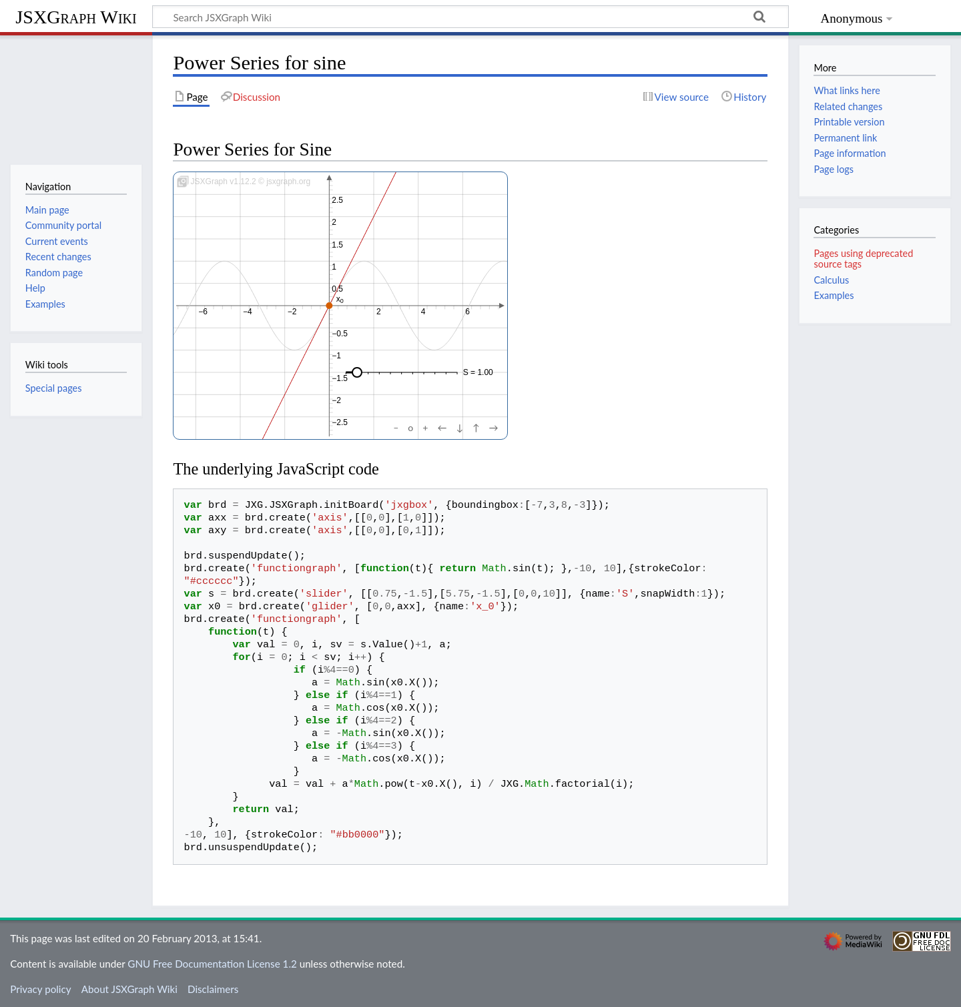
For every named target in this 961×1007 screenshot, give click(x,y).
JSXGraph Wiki (75, 17)
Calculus (831, 280)
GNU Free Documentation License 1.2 (211, 964)
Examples (834, 295)
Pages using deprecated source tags (863, 259)
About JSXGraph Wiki (129, 989)
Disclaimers (213, 989)
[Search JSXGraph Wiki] (470, 16)
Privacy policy (40, 989)
